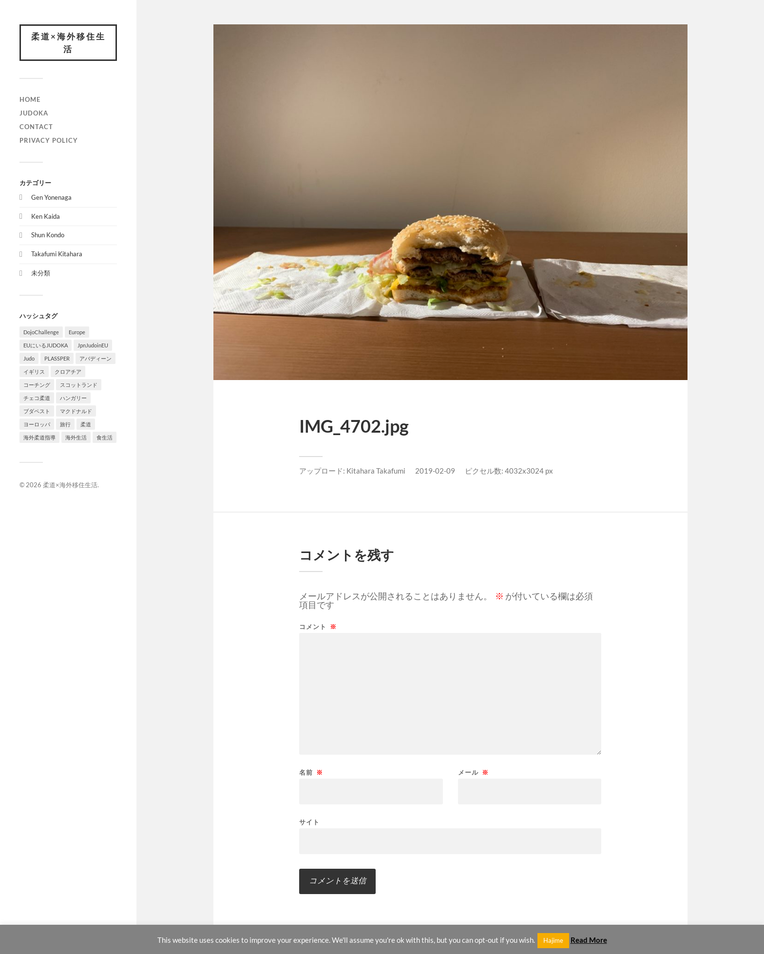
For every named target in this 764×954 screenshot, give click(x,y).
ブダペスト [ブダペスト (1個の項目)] (36, 411)
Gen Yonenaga (51, 197)
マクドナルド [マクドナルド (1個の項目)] (76, 411)
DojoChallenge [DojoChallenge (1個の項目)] (41, 332)
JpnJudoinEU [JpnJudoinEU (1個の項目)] (92, 345)
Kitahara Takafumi (375, 470)
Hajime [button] (553, 940)
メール (473, 772)
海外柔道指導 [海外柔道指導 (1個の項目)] (39, 437)
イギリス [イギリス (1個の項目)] (34, 371)
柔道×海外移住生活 (68, 42)
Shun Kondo (47, 235)
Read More (589, 939)
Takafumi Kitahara (56, 254)
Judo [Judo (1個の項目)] (29, 358)
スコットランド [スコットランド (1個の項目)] (78, 385)
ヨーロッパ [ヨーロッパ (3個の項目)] (36, 424)
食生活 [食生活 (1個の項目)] (104, 437)
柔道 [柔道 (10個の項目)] (85, 424)
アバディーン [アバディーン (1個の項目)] (95, 358)
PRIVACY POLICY (48, 140)
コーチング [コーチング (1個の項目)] (36, 385)
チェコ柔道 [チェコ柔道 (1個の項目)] (36, 398)
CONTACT (36, 127)
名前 (311, 772)
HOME (29, 99)
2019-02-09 (435, 470)
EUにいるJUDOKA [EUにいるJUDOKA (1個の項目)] (45, 345)
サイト (309, 821)
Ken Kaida (45, 216)
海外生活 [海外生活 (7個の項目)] (76, 437)
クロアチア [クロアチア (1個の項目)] (68, 371)
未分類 (40, 273)
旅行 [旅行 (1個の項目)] (65, 424)
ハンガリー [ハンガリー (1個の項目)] (73, 398)
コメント (318, 627)
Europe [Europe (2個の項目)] (77, 332)
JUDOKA (33, 113)
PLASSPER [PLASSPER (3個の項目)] (57, 358)
